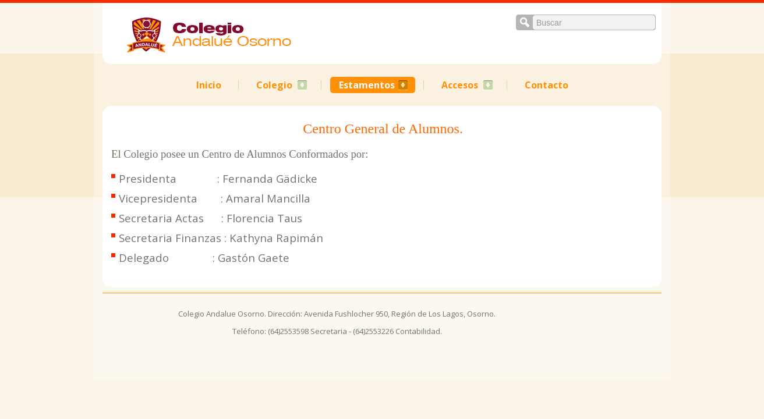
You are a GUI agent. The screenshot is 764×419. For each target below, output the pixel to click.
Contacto (546, 85)
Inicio (208, 85)
